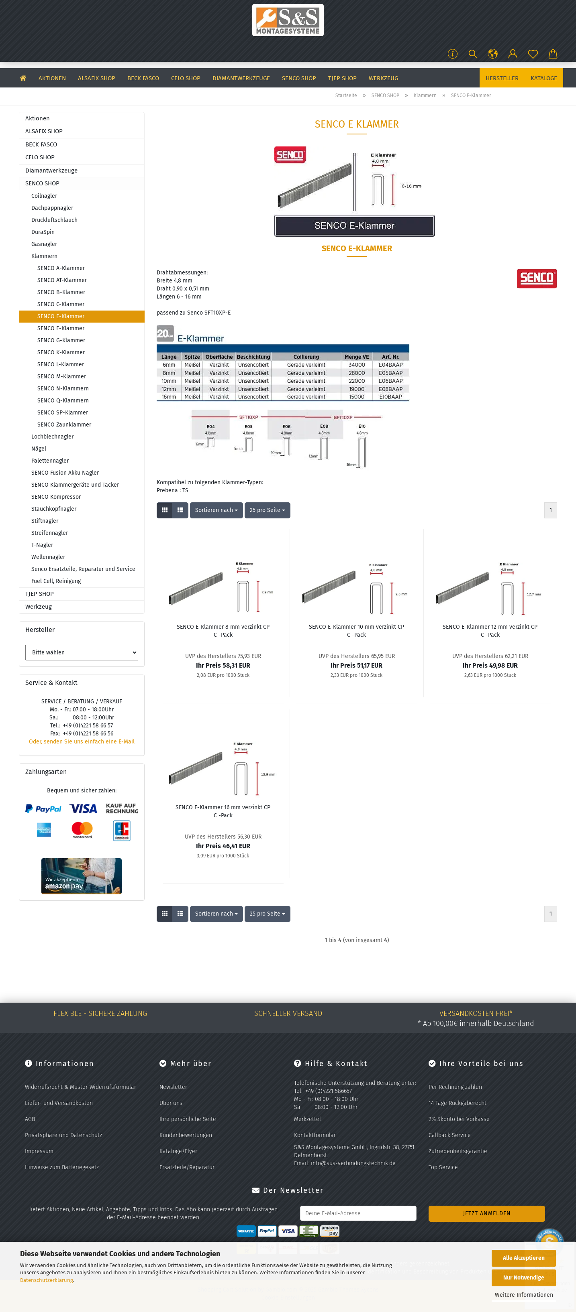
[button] (493, 54)
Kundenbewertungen (185, 1135)
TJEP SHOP (342, 78)
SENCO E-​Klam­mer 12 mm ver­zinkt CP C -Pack (490, 631)
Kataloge (544, 78)
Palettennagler (50, 460)
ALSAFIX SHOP (96, 78)
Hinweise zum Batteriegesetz (62, 1167)
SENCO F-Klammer (60, 328)
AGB (30, 1119)
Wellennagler (48, 557)
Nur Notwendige (523, 1277)
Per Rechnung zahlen (455, 1087)
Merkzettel (307, 1119)
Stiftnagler (44, 521)
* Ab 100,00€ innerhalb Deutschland (476, 1023)
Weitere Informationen (524, 1295)
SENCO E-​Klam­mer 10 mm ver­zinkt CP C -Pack (356, 631)
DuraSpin (43, 232)
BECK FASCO (143, 78)
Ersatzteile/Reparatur (186, 1167)
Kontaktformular (315, 1135)
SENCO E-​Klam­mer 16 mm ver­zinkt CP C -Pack (223, 811)
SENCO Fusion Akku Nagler (65, 472)
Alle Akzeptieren (524, 1258)
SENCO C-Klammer (60, 304)
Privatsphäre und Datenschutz (63, 1135)
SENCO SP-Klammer (62, 412)
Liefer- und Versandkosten (59, 1103)
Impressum (39, 1151)
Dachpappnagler (52, 208)
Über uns (170, 1103)
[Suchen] (473, 54)
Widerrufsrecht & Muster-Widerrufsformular (80, 1087)
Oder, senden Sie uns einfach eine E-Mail (82, 741)
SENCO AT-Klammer (62, 280)
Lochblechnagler (52, 436)
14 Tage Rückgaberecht (457, 1103)
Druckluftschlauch (54, 220)
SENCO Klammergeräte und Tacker (75, 484)
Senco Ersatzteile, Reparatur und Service (83, 569)
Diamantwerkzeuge (241, 78)
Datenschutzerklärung (46, 1280)
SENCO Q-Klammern (63, 400)
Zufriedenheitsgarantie (458, 1151)
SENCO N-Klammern (63, 388)
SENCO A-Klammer (61, 268)
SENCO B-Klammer (61, 292)
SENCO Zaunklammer (64, 424)
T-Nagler (42, 545)
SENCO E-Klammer (60, 316)
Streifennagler (49, 533)
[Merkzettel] (533, 54)
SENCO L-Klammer (60, 364)
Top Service (443, 1167)
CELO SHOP (185, 78)
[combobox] (216, 510)
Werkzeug (383, 78)
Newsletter (173, 1087)
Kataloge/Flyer (178, 1151)
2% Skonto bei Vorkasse (459, 1119)
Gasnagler (44, 244)
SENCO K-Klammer (61, 352)
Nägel (38, 448)
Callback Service (450, 1135)
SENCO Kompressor (56, 497)
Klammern (44, 256)
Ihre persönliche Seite (187, 1119)
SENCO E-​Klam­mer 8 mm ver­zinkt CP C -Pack (223, 631)
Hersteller (502, 78)
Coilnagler (44, 196)
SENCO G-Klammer (61, 340)
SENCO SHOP (299, 78)
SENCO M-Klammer (61, 376)
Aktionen (52, 78)
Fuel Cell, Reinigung (56, 581)
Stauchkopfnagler (53, 509)
